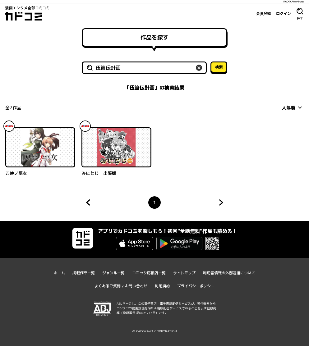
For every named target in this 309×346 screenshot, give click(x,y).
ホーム (59, 272)
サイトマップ (184, 272)
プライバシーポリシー (195, 286)
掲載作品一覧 (83, 272)
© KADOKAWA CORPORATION (154, 331)
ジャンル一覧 (113, 272)
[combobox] (293, 107)
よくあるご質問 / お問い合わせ (121, 286)
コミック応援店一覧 (149, 272)
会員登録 (263, 13)
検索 (219, 67)
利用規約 (162, 286)
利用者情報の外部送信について (229, 272)
